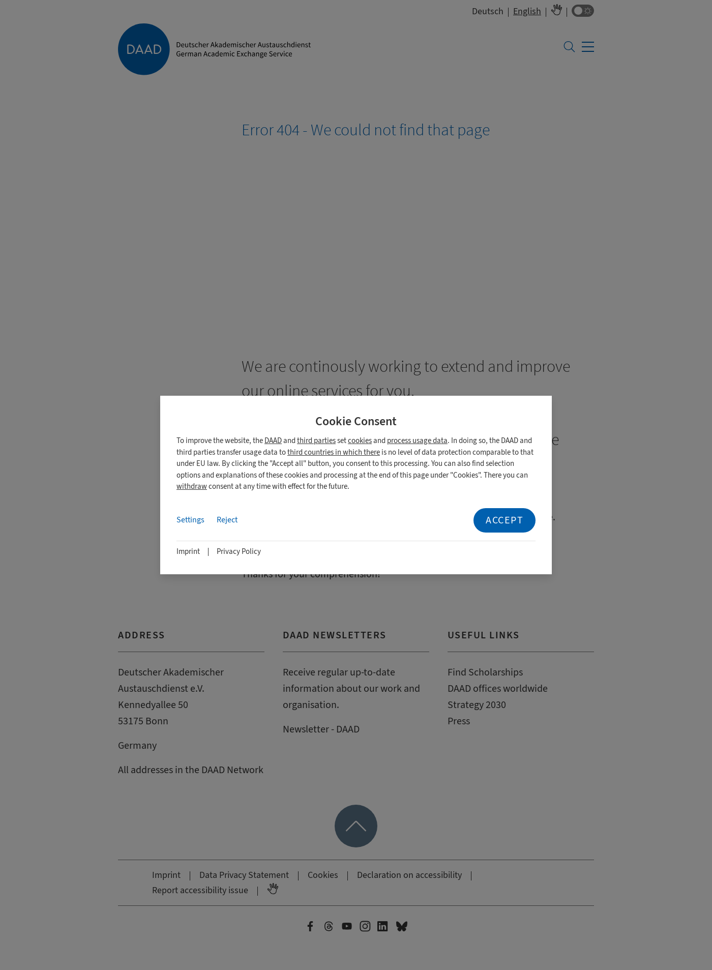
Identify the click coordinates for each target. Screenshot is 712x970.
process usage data (417, 441)
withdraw (191, 486)
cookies (360, 441)
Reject (227, 520)
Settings (190, 520)
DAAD (273, 441)
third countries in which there (333, 452)
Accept (504, 520)
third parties (316, 441)
